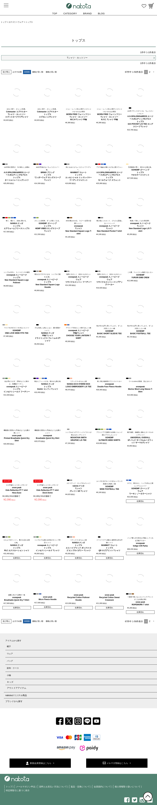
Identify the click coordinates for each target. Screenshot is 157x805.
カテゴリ (12, 22)
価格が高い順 (51, 72)
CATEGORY (70, 13)
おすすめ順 (17, 72)
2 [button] (149, 72)
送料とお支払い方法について (53, 786)
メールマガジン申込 (25, 786)
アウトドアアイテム (16, 688)
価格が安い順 (37, 72)
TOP (54, 13)
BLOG (101, 13)
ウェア (20, 22)
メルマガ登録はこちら (117, 763)
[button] (153, 72)
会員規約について (102, 786)
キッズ (10, 682)
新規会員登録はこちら (40, 763)
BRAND (87, 13)
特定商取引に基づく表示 (17, 790)
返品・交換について (80, 786)
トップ (3, 22)
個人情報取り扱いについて (127, 786)
